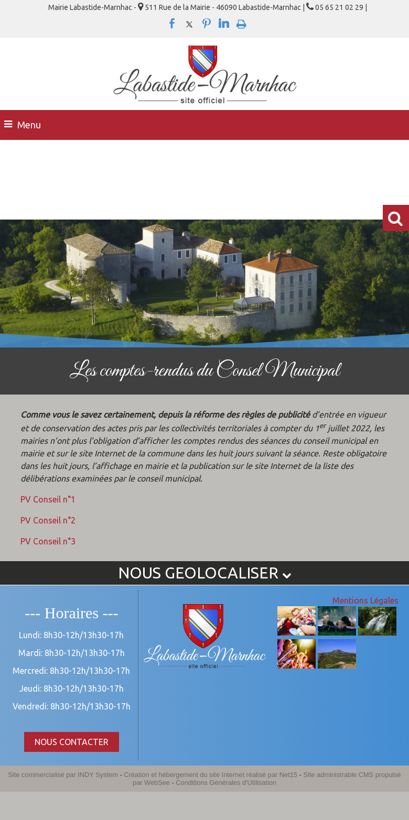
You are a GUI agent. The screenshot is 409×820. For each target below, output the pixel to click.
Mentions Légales (365, 600)
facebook (172, 23)
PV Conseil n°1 (48, 499)
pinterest (206, 23)
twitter (189, 23)
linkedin (224, 23)
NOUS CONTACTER (72, 742)
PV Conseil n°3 (48, 541)
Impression (241, 22)
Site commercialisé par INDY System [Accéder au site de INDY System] (63, 775)
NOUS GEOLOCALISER (205, 573)
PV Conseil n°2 (48, 520)
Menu (29, 124)
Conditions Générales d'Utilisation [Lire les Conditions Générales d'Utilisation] (226, 782)
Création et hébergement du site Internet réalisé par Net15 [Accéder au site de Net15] (210, 775)
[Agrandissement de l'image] (296, 632)
